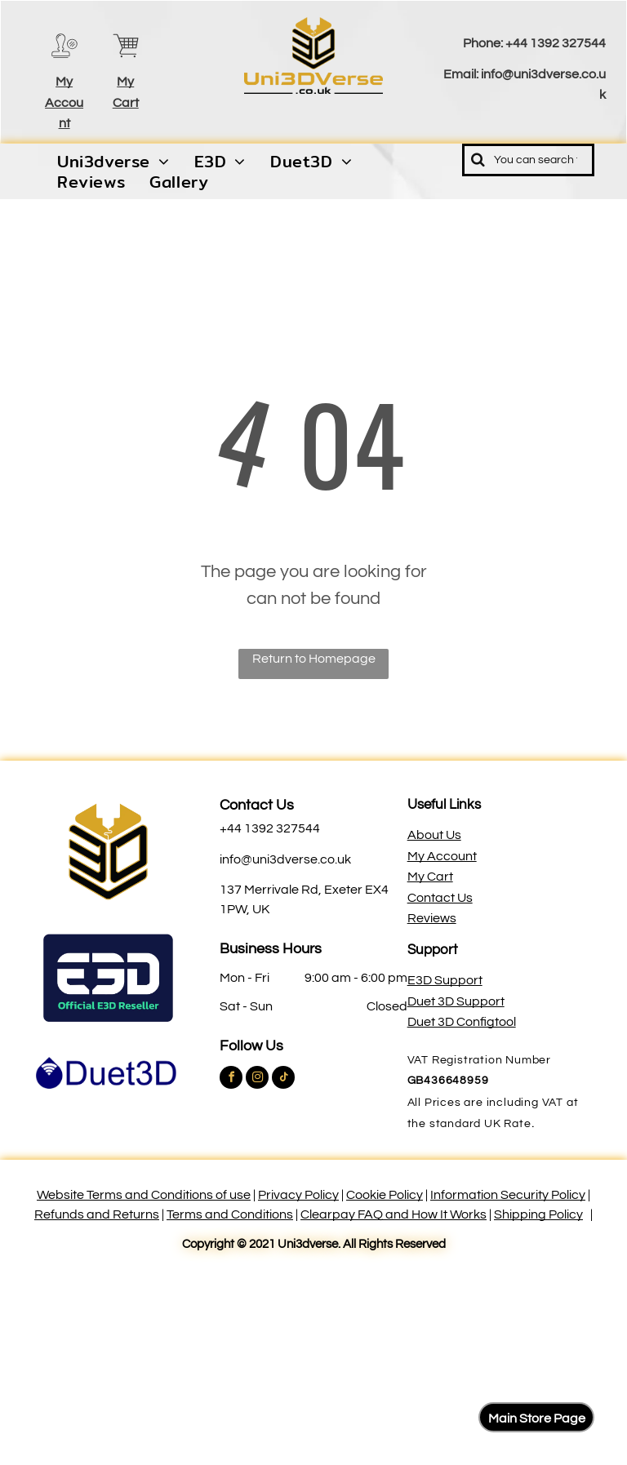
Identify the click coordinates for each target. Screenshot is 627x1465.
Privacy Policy (298, 1194)
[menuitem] (113, 161)
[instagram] (257, 1079)
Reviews (431, 918)
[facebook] (231, 1079)
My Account (64, 102)
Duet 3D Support (456, 1001)
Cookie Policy (384, 1194)
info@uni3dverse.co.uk (285, 859)
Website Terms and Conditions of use (144, 1194)
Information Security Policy (507, 1194)
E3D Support (444, 980)
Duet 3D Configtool (461, 1021)
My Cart (430, 876)
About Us (434, 834)
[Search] (528, 160)
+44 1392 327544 (555, 43)
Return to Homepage (314, 658)
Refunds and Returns (96, 1214)
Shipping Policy (538, 1214)
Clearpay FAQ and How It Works (393, 1214)
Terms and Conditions (230, 1214)
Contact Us (257, 805)
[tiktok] (283, 1079)
